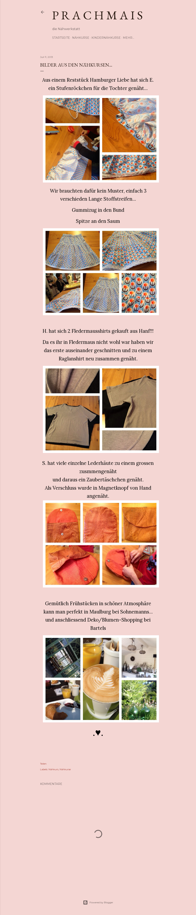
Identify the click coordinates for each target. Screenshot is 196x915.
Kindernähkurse (106, 38)
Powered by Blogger (98, 902)
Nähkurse (80, 38)
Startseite (61, 38)
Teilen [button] (43, 763)
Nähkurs (53, 769)
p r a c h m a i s (97, 15)
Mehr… (128, 38)
